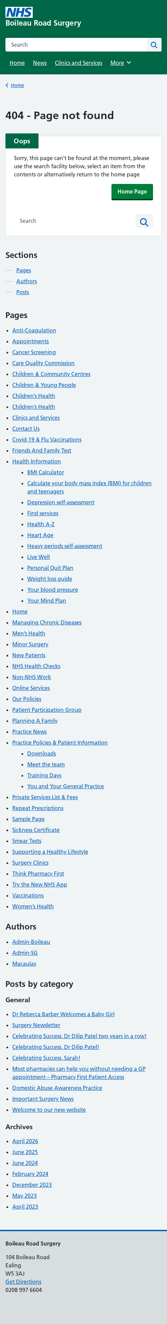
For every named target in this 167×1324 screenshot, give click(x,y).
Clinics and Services (78, 62)
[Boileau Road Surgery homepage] (52, 17)
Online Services (31, 688)
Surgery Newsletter (36, 1025)
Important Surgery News (43, 1098)
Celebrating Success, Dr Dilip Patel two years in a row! (79, 1036)
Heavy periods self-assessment (64, 546)
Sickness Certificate (36, 829)
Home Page (132, 191)
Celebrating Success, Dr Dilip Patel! (55, 1047)
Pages (23, 270)
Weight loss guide (49, 578)
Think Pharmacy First (38, 873)
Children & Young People (44, 385)
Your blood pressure (52, 589)
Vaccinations (28, 895)
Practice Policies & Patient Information (60, 742)
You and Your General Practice (65, 786)
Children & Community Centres (51, 374)
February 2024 (30, 1173)
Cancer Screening (34, 352)
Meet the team (46, 764)
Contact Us (26, 428)
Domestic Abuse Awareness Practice (57, 1087)
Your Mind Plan (46, 600)
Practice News (29, 731)
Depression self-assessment (60, 502)
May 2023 (24, 1195)
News (40, 62)
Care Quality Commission (43, 363)
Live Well (38, 556)
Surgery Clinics (30, 862)
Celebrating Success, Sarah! (46, 1057)
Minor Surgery (30, 644)
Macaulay (24, 963)
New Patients (28, 655)
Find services (42, 513)
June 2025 (25, 1152)
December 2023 (32, 1184)
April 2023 (25, 1206)
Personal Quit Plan (50, 567)
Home (17, 62)
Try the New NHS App (39, 884)
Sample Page (28, 819)
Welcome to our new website (49, 1109)
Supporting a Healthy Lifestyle (50, 851)
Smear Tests (26, 840)
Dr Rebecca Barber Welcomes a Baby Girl (63, 1014)
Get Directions (23, 1281)
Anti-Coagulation (34, 330)
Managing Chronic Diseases (46, 622)
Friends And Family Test (41, 450)
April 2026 (25, 1141)
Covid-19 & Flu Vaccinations (46, 439)
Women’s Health (33, 906)
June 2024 (25, 1163)
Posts (22, 292)
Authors (26, 281)
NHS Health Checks (36, 666)
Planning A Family (35, 720)
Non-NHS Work (31, 677)
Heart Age (40, 535)
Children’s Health (33, 395)
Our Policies (26, 698)
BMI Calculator (45, 472)
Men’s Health (28, 633)
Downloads (41, 753)
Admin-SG (25, 952)
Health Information (36, 461)
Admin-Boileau (31, 941)
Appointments (30, 341)
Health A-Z (41, 524)
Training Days (44, 775)
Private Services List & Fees (45, 797)
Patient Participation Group (46, 709)
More (121, 62)
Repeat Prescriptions (37, 808)
